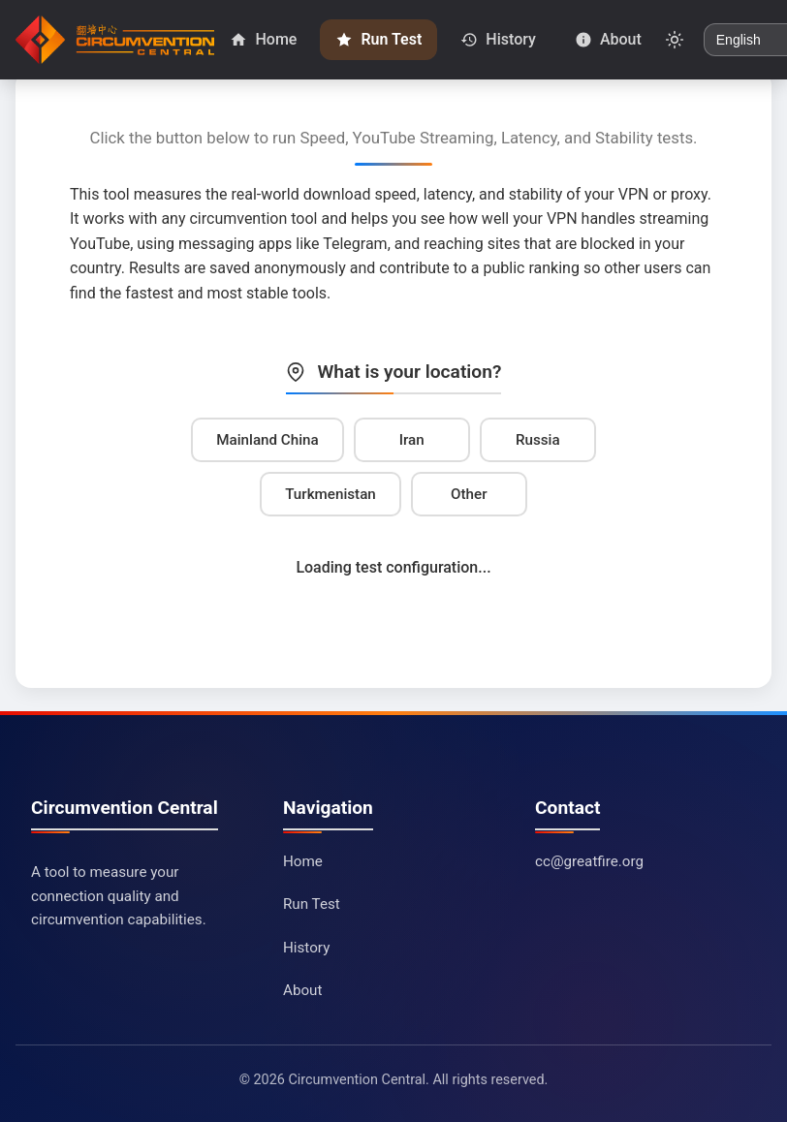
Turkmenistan (330, 494)
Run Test (311, 904)
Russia (538, 440)
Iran (412, 440)
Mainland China (267, 440)
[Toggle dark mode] (674, 39)
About (302, 990)
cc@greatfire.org (589, 861)
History (306, 947)
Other (469, 494)
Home (303, 861)
